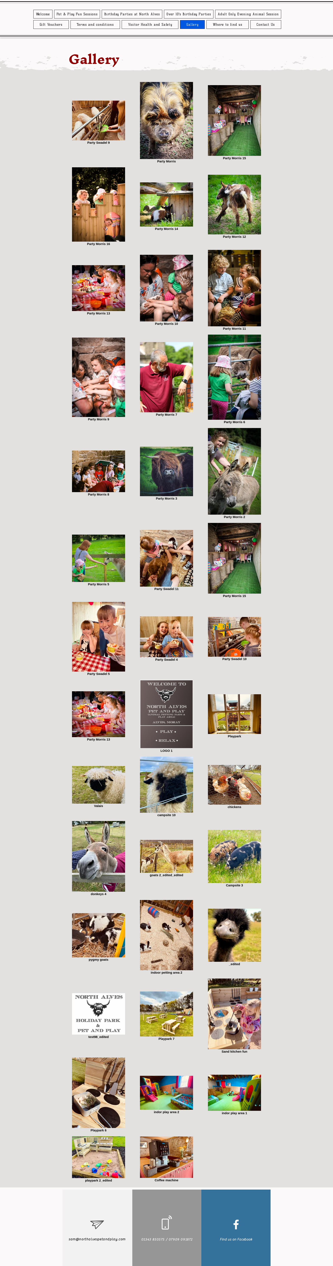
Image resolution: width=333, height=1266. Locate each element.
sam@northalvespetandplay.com (97, 1239)
